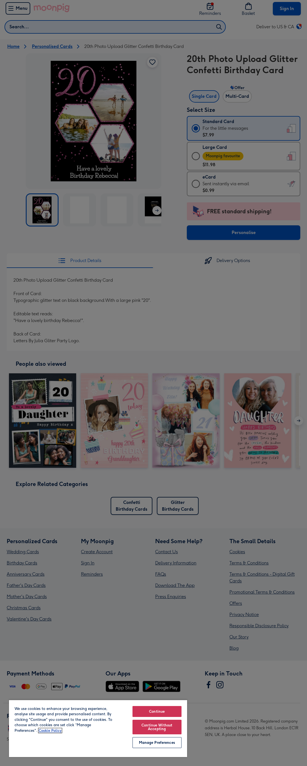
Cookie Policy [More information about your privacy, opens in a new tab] (50, 730)
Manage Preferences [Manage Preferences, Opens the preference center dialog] (157, 742)
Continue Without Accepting (156, 727)
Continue (157, 711)
